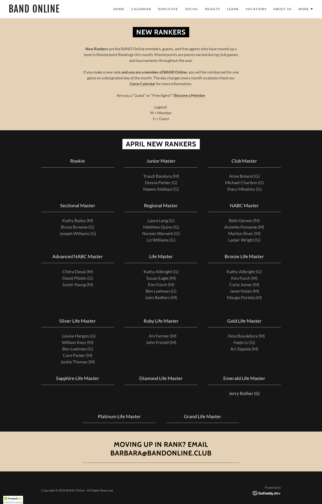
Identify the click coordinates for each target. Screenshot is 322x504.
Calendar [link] (141, 9)
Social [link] (191, 9)
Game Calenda (142, 83)
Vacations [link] (256, 9)
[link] (51, 11)
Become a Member (189, 95)
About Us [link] (283, 9)
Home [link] (118, 9)
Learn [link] (233, 9)
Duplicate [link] (168, 9)
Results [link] (212, 9)
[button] (306, 9)
